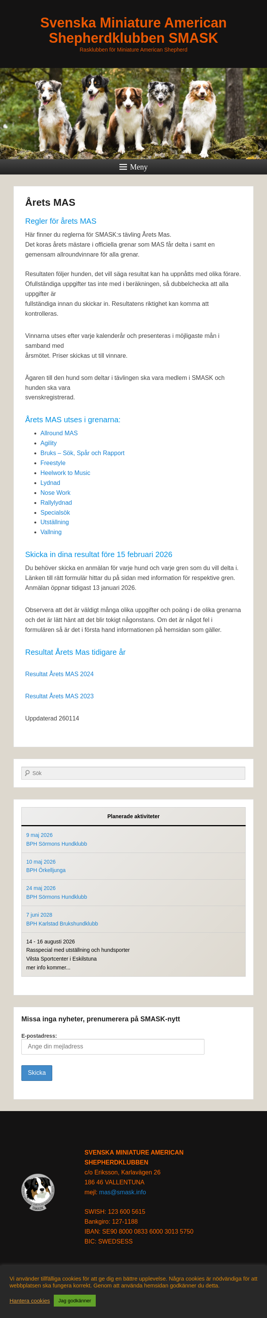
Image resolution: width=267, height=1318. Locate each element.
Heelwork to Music (65, 473)
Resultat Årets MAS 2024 (59, 674)
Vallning (51, 532)
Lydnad (50, 483)
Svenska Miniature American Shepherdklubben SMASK (133, 30)
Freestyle (53, 463)
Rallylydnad (56, 502)
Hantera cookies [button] (30, 1301)
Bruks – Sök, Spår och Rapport (82, 453)
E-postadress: (112, 1044)
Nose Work (55, 492)
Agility (48, 443)
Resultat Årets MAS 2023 (59, 696)
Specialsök (55, 512)
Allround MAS (59, 433)
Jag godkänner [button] (74, 1300)
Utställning (54, 522)
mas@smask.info (122, 1192)
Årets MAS (50, 202)
